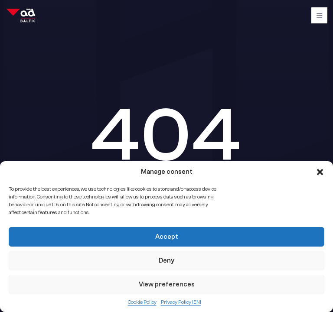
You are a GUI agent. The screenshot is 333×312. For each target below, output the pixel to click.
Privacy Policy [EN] (181, 302)
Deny (166, 260)
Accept (166, 236)
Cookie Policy (142, 302)
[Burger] (319, 15)
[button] (320, 172)
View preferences (167, 284)
